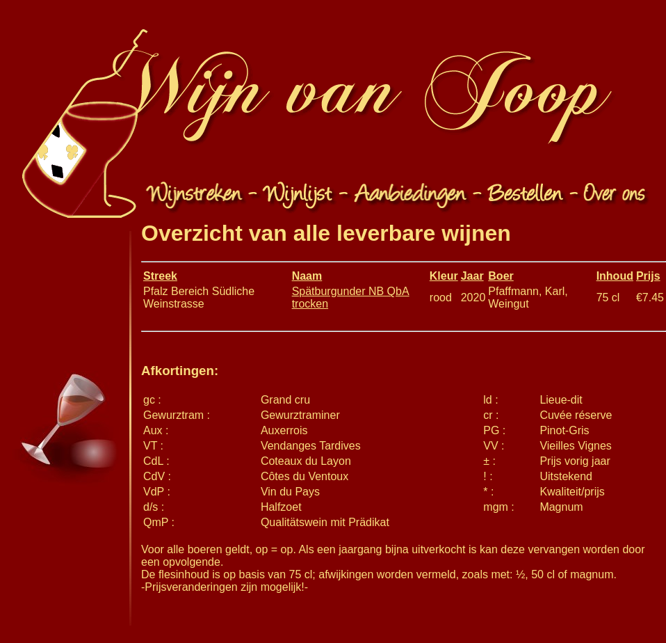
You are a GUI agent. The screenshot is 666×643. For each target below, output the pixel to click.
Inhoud (614, 276)
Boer (500, 276)
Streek (160, 276)
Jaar (472, 276)
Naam (307, 276)
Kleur (444, 276)
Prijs (648, 276)
